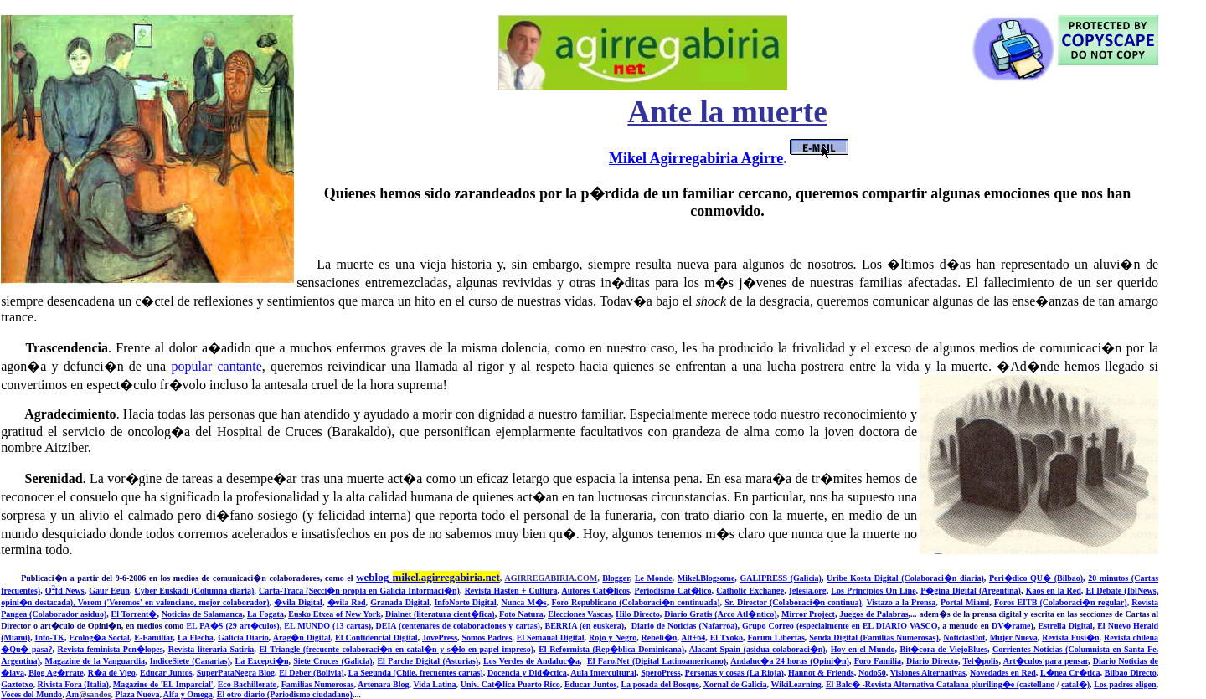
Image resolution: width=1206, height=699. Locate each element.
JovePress (439, 637)
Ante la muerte (727, 112)
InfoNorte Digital (465, 602)
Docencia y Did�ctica (527, 672)
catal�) (1075, 684)
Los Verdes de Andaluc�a (531, 661)
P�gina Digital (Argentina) (970, 590)
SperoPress (660, 672)
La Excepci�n (262, 661)
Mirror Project (808, 614)
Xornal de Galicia (735, 684)
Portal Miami (965, 602)
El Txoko (726, 637)
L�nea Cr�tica (1070, 672)
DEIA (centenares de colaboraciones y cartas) (458, 625)
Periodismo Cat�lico (673, 590)
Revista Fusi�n (1070, 637)
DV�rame (1011, 625)
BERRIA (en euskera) (584, 625)
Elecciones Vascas (579, 614)
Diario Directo (932, 661)
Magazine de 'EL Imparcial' (163, 684)
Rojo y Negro (612, 637)
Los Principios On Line (873, 590)
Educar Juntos (166, 672)
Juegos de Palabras (873, 614)
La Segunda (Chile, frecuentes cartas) (415, 672)
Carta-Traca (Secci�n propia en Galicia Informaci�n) (359, 590)
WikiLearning (795, 684)
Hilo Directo (638, 614)
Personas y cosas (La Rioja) (734, 672)
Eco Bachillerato (247, 684)
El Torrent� (134, 614)
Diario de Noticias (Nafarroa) (684, 625)
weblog (428, 577)
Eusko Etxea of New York (334, 614)
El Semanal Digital (551, 637)
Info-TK (50, 637)
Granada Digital (399, 602)
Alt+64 (693, 637)
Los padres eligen (1125, 684)
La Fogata (265, 614)
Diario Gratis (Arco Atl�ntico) (720, 614)
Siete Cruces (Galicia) (332, 661)
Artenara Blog (383, 684)
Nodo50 (872, 672)
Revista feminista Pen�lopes (110, 649)
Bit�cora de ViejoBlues (943, 649)
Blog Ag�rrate (55, 672)
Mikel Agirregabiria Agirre (696, 158)
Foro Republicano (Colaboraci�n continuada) (635, 602)
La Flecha (196, 637)
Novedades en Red (1003, 672)
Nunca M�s (523, 602)
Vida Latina (434, 684)
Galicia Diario (243, 637)
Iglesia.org (808, 590)
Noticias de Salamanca (202, 614)
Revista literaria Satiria (211, 649)
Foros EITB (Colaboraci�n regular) (1060, 602)
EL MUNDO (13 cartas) (327, 625)
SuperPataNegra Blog (236, 672)
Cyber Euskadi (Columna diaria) (195, 590)
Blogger (615, 578)
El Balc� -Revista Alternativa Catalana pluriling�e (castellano (940, 684)
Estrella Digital (1065, 625)
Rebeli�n (660, 637)
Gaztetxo (17, 684)
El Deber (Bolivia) (311, 672)
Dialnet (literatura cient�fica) (440, 614)
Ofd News (65, 590)
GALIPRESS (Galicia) (781, 578)
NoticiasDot (964, 637)
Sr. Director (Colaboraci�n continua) (793, 602)
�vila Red (346, 602)
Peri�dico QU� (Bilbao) (1036, 578)
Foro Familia (877, 661)
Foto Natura (521, 614)
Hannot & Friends (821, 672)
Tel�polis (981, 661)
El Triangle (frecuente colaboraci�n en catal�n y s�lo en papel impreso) (396, 649)
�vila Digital (298, 602)
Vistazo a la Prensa (900, 602)
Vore (86, 602)
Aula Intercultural (603, 672)
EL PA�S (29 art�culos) (232, 625)
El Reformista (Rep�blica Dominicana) (611, 649)
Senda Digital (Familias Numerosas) (874, 637)
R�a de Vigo (112, 672)
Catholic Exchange (750, 590)
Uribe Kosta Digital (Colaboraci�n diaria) (905, 578)
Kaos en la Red (1053, 590)
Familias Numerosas (317, 684)
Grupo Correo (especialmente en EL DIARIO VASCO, (842, 625)
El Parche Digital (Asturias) (427, 661)
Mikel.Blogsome (706, 578)
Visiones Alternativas (928, 672)
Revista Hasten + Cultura (511, 590)
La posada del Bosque (659, 684)
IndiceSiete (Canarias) (190, 661)
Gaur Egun (109, 590)
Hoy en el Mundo (863, 649)
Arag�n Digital (302, 637)
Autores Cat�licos (596, 590)
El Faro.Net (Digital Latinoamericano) (656, 661)
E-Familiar (153, 637)
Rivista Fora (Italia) (73, 684)
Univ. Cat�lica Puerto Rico (510, 684)
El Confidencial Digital (376, 637)
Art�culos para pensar (1045, 661)
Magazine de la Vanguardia (95, 661)
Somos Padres (486, 637)
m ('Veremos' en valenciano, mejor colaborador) (182, 602)
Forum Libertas (775, 637)
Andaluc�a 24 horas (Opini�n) (789, 661)
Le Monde (654, 578)
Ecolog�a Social (99, 637)
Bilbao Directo (1131, 672)
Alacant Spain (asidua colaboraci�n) (757, 649)
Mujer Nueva (1014, 637)
